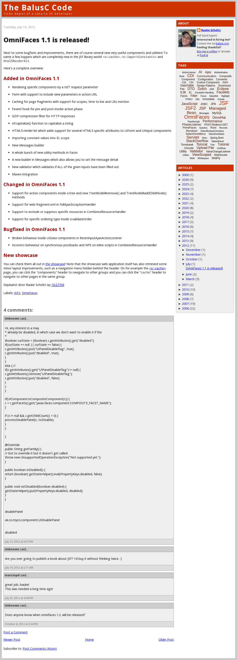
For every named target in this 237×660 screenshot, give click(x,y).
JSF (223, 103)
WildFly (216, 158)
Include (221, 99)
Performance (212, 121)
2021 (185, 203)
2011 (185, 285)
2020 (185, 208)
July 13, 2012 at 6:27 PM (19, 541)
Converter (221, 79)
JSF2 (17, 293)
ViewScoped (201, 154)
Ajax (208, 72)
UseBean (221, 148)
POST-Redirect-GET (216, 124)
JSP (202, 108)
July (188, 264)
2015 (185, 231)
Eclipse (223, 89)
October (192, 259)
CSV (191, 82)
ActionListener (189, 72)
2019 (185, 213)
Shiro (204, 138)
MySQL (217, 113)
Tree (212, 145)
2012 (185, 245)
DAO (225, 82)
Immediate (208, 99)
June (189, 274)
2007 (185, 304)
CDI (190, 76)
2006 (185, 308)
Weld (192, 158)
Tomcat (201, 144)
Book (181, 76)
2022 (185, 198)
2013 (185, 241)
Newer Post (11, 639)
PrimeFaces (189, 127)
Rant (213, 127)
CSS (184, 82)
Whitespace (203, 158)
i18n (197, 99)
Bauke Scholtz (211, 30)
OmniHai (219, 117)
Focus (203, 96)
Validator (196, 151)
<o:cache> (157, 268)
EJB (183, 92)
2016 (185, 227)
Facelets (223, 92)
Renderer (192, 130)
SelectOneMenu (196, 133)
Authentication (221, 72)
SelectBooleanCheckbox (212, 131)
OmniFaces (30, 293)
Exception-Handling (204, 92)
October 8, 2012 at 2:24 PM (21, 624)
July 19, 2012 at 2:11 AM (19, 567)
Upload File (205, 148)
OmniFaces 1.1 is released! (204, 268)
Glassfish (213, 96)
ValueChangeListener (218, 151)
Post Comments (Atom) (40, 648)
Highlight (225, 96)
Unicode (189, 148)
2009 (185, 294)
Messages (204, 113)
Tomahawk (187, 144)
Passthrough (194, 121)
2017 (185, 222)
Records (223, 128)
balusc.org (222, 43)
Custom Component (208, 82)
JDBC (204, 104)
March (190, 279)
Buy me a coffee (207, 51)
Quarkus (203, 128)
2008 (185, 299)
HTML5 (189, 99)
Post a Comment (15, 632)
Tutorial (223, 144)
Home (89, 639)
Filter (194, 95)
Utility (183, 151)
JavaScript (190, 104)
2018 (185, 217)
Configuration (205, 79)
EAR (212, 89)
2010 (185, 289)
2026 (185, 180)
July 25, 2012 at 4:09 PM (19, 598)
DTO (191, 89)
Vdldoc (186, 155)
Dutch (202, 89)
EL (190, 92)
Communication (206, 76)
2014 (185, 236)
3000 (185, 175)
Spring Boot (217, 137)
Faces (184, 95)
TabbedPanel (217, 141)
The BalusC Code (38, 7)
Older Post (166, 639)
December (193, 250)
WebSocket (220, 154)
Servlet (192, 137)
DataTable (187, 85)
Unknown (12, 318)
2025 (185, 184)
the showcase (55, 264)
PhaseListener (191, 124)
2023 (185, 194)
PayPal (204, 55)
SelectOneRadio (216, 134)
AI (200, 72)
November (193, 254)
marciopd (12, 575)
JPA (213, 104)
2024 (185, 189)
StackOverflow (197, 141)
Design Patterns (206, 85)
